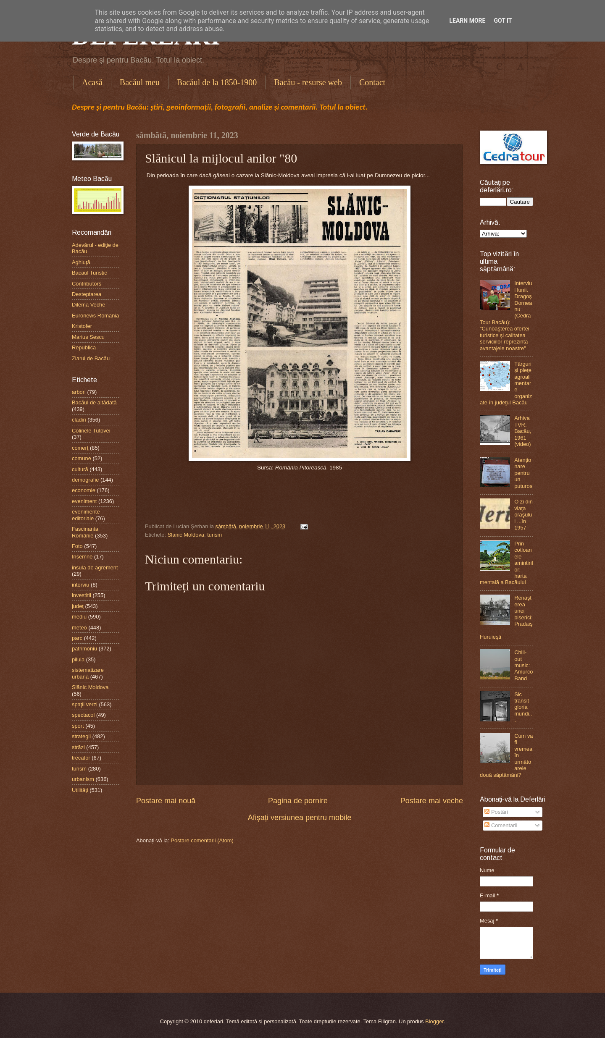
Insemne (82, 556)
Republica (84, 347)
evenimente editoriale (86, 515)
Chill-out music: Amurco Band (523, 665)
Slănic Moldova (186, 535)
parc (77, 638)
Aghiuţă (81, 262)
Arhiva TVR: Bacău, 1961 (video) (522, 431)
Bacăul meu (140, 82)
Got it (503, 20)
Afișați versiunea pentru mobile (299, 817)
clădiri (79, 420)
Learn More (467, 20)
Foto (77, 546)
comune (81, 458)
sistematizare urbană (88, 673)
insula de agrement (95, 567)
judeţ (78, 606)
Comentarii (500, 825)
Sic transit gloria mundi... (523, 707)
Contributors (86, 283)
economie (83, 490)
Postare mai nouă (165, 801)
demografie (85, 480)
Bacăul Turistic (89, 273)
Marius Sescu (88, 337)
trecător (81, 758)
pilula (78, 659)
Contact (372, 82)
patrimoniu (84, 648)
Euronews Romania (95, 315)
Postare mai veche (431, 801)
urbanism (83, 779)
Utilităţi (80, 790)
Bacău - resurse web (308, 82)
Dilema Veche (88, 304)
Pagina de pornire (298, 801)
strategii (81, 736)
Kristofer (82, 326)
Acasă (92, 82)
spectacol (83, 715)
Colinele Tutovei (91, 430)
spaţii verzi (84, 704)
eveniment (84, 501)
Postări (496, 812)
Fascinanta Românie (85, 532)
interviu (80, 585)
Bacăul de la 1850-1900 (217, 82)
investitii (81, 595)
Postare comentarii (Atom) (202, 840)
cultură (80, 469)
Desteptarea (86, 294)
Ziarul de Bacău (91, 358)
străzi (78, 747)
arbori (79, 392)
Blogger (434, 1021)
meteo (79, 627)
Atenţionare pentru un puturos (523, 473)
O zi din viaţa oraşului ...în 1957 (523, 514)
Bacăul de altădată (94, 402)
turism (214, 535)
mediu (79, 616)
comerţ (80, 448)
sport (78, 726)
